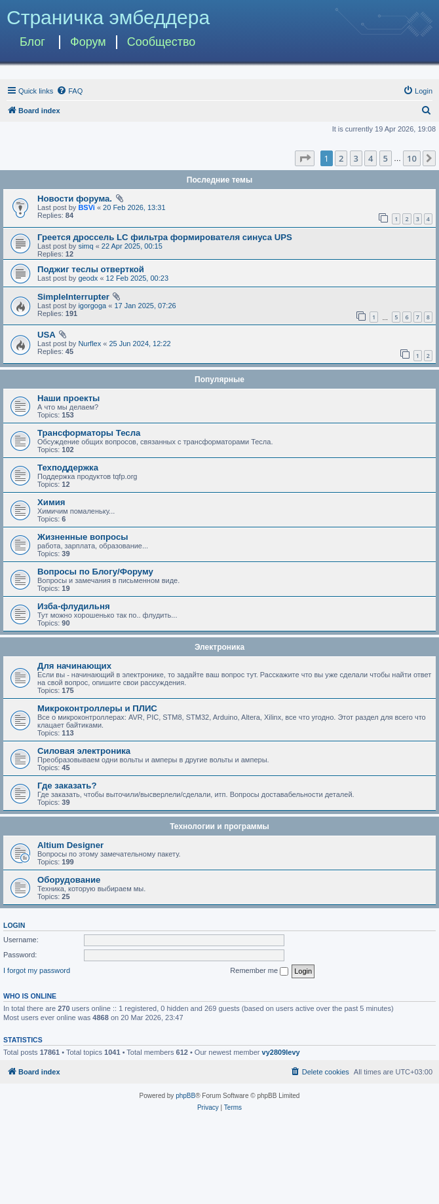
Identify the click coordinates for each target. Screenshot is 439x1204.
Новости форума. (74, 199)
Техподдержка (67, 467)
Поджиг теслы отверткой (90, 269)
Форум (88, 41)
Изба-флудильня (73, 606)
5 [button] (385, 158)
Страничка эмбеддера (108, 17)
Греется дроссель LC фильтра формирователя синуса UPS (164, 237)
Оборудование (68, 880)
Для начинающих (74, 666)
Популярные (219, 379)
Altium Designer (70, 845)
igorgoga (92, 306)
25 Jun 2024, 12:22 (139, 343)
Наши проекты (68, 398)
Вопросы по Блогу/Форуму (95, 571)
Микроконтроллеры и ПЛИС (97, 708)
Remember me (259, 971)
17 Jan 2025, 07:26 (145, 306)
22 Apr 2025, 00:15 (132, 246)
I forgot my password (36, 970)
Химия (51, 502)
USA (46, 335)
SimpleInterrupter (73, 297)
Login (14, 925)
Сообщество (161, 41)
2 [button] (341, 158)
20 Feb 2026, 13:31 (134, 207)
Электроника (219, 647)
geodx (88, 278)
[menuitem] (69, 91)
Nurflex (89, 343)
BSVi (86, 207)
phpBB (185, 1095)
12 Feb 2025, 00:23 (137, 278)
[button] (305, 158)
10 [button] (412, 158)
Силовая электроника (83, 751)
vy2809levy (281, 1052)
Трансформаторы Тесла (88, 433)
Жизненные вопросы (82, 537)
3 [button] (356, 158)
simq (85, 246)
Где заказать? (67, 785)
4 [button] (370, 158)
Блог (32, 41)
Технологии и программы (219, 826)
